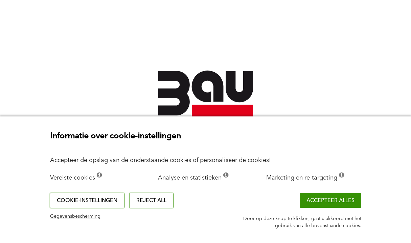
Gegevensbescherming (75, 216)
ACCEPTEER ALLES (330, 200)
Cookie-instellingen (87, 200)
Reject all (151, 200)
